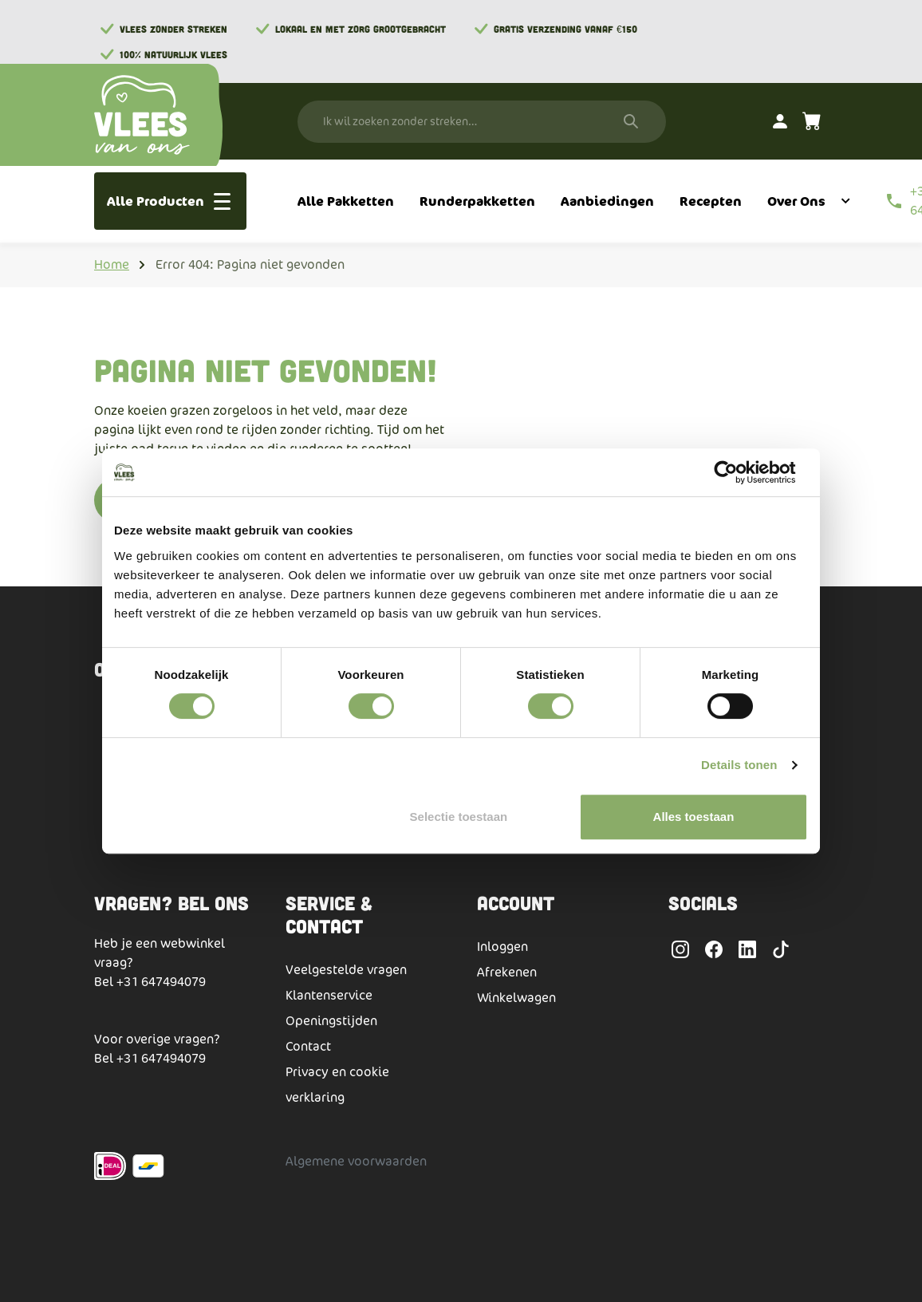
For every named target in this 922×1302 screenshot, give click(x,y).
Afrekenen (507, 972)
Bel (105, 981)
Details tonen (739, 764)
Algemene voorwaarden (356, 1161)
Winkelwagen (516, 997)
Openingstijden (331, 1020)
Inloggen (502, 946)
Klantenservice (329, 995)
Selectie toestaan (459, 816)
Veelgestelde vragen (346, 969)
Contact (308, 1046)
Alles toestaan (694, 816)
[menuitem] (345, 201)
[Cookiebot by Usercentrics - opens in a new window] (738, 472)
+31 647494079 (161, 981)
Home (111, 264)
